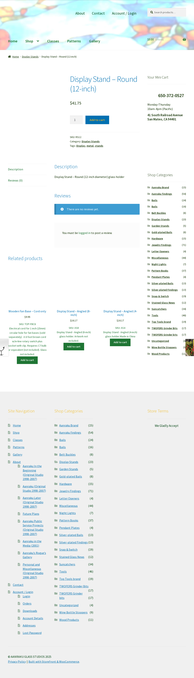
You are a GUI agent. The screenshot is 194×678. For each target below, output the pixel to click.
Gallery (94, 41)
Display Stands (30, 56)
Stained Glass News (163, 302)
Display (80, 145)
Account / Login (124, 13)
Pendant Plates (161, 277)
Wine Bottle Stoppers (164, 347)
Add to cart (97, 120)
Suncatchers (159, 309)
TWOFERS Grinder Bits (165, 328)
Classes (53, 41)
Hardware (157, 238)
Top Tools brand (161, 321)
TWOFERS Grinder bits (165, 334)
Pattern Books (160, 270)
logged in (84, 233)
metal (90, 145)
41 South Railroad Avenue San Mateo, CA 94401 (165, 117)
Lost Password (32, 633)
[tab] (27, 169)
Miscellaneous (160, 258)
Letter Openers (160, 251)
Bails (154, 200)
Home (12, 41)
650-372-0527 (171, 95)
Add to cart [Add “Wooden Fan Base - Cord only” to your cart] (27, 360)
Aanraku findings (162, 194)
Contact (98, 13)
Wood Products (161, 353)
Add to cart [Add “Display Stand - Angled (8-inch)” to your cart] (73, 346)
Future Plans (31, 514)
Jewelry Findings (161, 245)
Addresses (29, 625)
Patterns (74, 41)
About (80, 13)
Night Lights (159, 264)
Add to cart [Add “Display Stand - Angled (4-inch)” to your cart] (120, 342)
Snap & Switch (160, 296)
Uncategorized (160, 341)
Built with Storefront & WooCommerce (53, 661)
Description (15, 169)
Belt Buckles (159, 213)
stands (99, 145)
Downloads (30, 611)
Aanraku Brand (160, 187)
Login (26, 596)
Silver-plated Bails (162, 283)
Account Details (33, 618)
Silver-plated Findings (165, 289)
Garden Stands (160, 226)
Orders (27, 603)
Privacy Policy (17, 661)
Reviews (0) (15, 180)
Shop (29, 41)
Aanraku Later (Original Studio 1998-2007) (33, 502)
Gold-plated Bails (162, 232)
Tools (155, 315)
